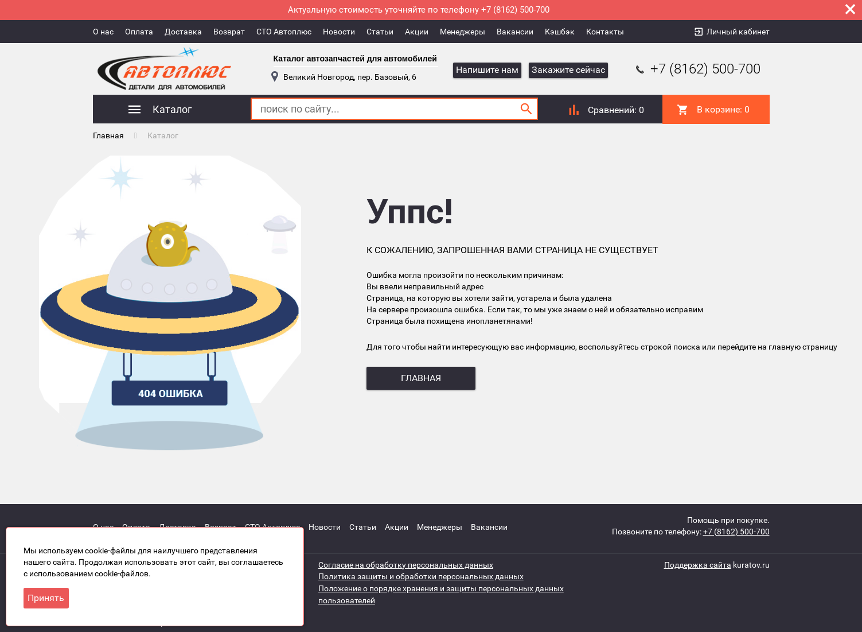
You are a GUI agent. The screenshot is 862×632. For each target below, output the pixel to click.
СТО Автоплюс (283, 31)
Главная (108, 134)
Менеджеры (462, 31)
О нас (103, 31)
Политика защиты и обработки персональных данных (421, 574)
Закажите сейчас (568, 69)
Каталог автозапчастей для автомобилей (355, 58)
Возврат (229, 31)
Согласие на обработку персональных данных (405, 563)
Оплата (139, 31)
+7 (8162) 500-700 (696, 69)
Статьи (379, 31)
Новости (339, 31)
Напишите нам (487, 69)
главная (421, 378)
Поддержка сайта (697, 563)
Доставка (183, 31)
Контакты (605, 31)
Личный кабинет (738, 31)
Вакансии (515, 31)
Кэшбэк (560, 31)
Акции (416, 31)
